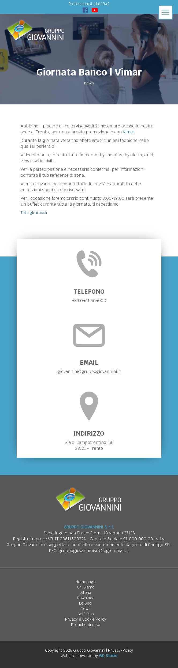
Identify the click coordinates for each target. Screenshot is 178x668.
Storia (85, 592)
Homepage (86, 581)
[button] (165, 12)
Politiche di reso (85, 624)
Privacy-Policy (120, 650)
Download (86, 597)
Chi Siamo (86, 587)
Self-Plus (85, 614)
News (86, 608)
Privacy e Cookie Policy (85, 619)
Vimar (128, 132)
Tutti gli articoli (34, 212)
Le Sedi (85, 603)
